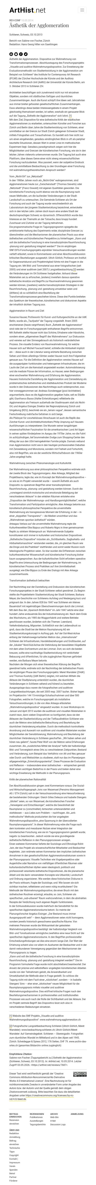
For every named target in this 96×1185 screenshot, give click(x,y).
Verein (12, 1166)
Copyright (14, 1155)
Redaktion (14, 1133)
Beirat (12, 1173)
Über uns (14, 1130)
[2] (74, 269)
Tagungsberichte (38, 1124)
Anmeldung (77, 1114)
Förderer (13, 1181)
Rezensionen (37, 1114)
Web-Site (54, 1117)
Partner (13, 1177)
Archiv (54, 1114)
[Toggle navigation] (82, 10)
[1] (70, 115)
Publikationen (36, 1117)
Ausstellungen (36, 1121)
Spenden (13, 1170)
